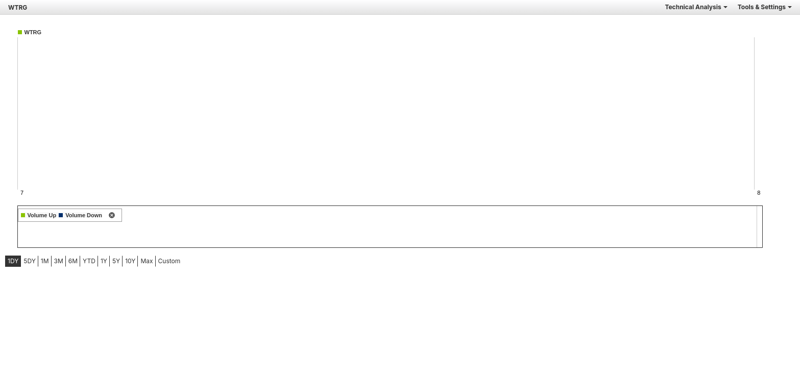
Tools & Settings (765, 7)
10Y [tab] (130, 261)
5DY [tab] (29, 261)
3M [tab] (58, 261)
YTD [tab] (89, 261)
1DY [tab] (13, 261)
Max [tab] (146, 261)
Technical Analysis (696, 7)
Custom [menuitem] (169, 261)
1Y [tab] (104, 261)
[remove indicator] (112, 216)
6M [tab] (73, 261)
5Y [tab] (116, 261)
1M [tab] (45, 261)
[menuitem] (13, 261)
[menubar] (80, 261)
